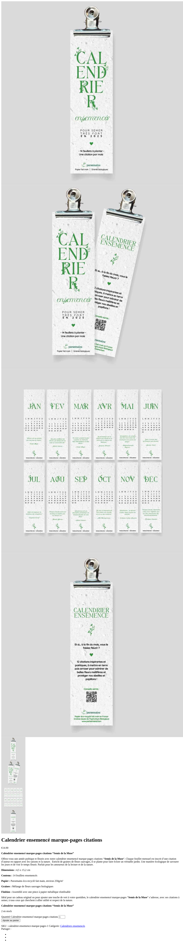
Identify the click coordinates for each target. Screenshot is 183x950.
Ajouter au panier (11, 920)
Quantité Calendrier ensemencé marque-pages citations (29, 916)
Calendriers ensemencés (72, 926)
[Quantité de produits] (62, 917)
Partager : (6, 928)
